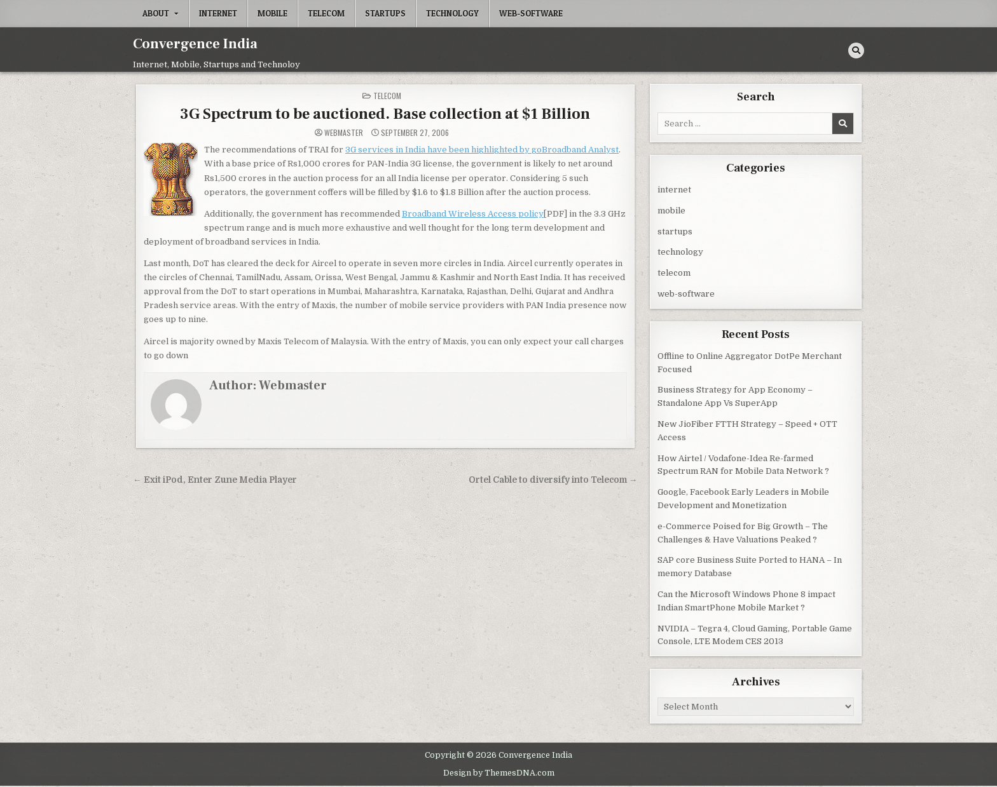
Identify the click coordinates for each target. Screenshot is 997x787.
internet (218, 13)
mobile (272, 13)
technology (452, 13)
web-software (531, 13)
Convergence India (195, 44)
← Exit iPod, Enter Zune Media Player (215, 480)
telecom (326, 13)
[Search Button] (856, 50)
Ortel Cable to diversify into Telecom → (553, 480)
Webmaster (343, 133)
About (155, 13)
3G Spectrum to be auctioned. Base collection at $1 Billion (385, 114)
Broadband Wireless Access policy (473, 214)
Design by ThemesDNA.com (498, 773)
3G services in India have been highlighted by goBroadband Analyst (482, 149)
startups (385, 13)
